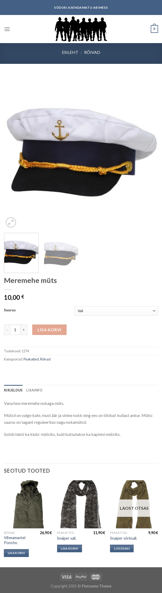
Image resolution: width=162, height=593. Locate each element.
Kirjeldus (13, 390)
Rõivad (92, 52)
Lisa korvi (49, 329)
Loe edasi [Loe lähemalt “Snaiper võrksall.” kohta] (122, 548)
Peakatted (31, 359)
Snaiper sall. (66, 538)
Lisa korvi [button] (16, 553)
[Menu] (7, 29)
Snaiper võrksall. (123, 538)
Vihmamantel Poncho (14, 540)
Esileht (70, 52)
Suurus (10, 310)
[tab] (13, 390)
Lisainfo (34, 390)
